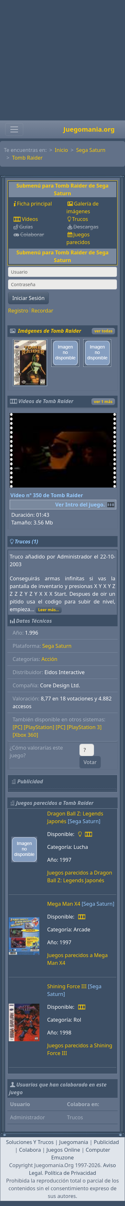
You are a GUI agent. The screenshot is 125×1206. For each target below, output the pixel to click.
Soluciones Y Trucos (30, 1142)
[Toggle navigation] (14, 129)
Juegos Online (63, 1149)
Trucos (80, 219)
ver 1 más (103, 401)
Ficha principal (34, 203)
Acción (49, 659)
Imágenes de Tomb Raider (49, 330)
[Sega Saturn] (84, 821)
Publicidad (106, 1142)
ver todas (103, 331)
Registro (18, 310)
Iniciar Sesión (28, 298)
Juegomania (73, 1142)
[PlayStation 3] (84, 727)
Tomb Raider (27, 157)
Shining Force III (67, 986)
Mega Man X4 (63, 903)
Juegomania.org (89, 129)
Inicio (61, 150)
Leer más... (48, 609)
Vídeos (30, 219)
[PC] (17, 727)
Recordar (42, 310)
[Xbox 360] (25, 734)
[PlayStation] (39, 727)
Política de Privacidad (70, 1172)
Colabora (30, 1149)
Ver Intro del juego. (80, 504)
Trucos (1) (26, 541)
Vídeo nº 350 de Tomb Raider (46, 495)
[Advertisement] (60, 60)
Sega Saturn (91, 150)
